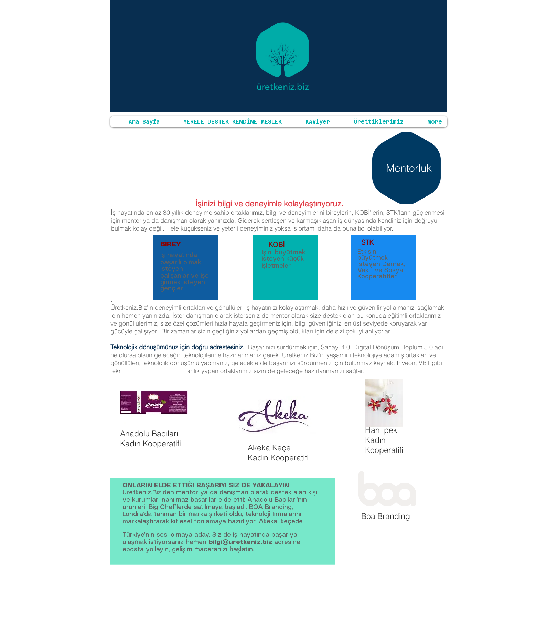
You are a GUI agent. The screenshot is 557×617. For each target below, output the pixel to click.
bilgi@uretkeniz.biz (240, 542)
